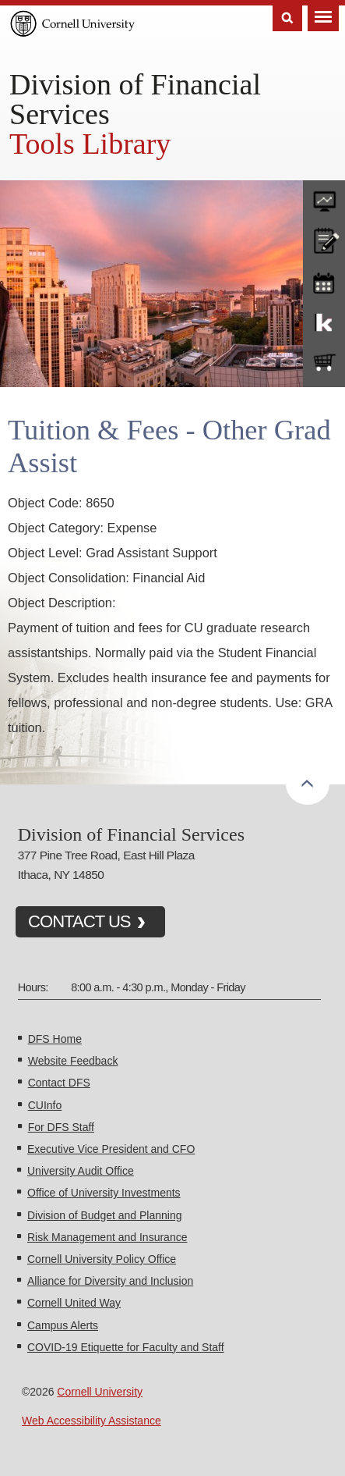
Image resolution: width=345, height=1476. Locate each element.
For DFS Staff (61, 1127)
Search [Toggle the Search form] (287, 18)
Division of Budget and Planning (104, 1215)
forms (324, 197)
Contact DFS (59, 1082)
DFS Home (55, 1039)
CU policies (324, 239)
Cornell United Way (74, 1302)
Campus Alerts (62, 1325)
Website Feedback (73, 1061)
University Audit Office (80, 1171)
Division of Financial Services (135, 99)
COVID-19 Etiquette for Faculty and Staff (125, 1347)
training (324, 280)
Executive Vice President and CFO (111, 1149)
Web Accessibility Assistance (91, 1420)
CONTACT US (79, 921)
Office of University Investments (104, 1192)
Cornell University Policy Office (101, 1259)
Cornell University (100, 1391)
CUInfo (45, 1105)
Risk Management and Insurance (107, 1237)
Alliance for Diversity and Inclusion (110, 1281)
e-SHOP (324, 363)
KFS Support (324, 321)
